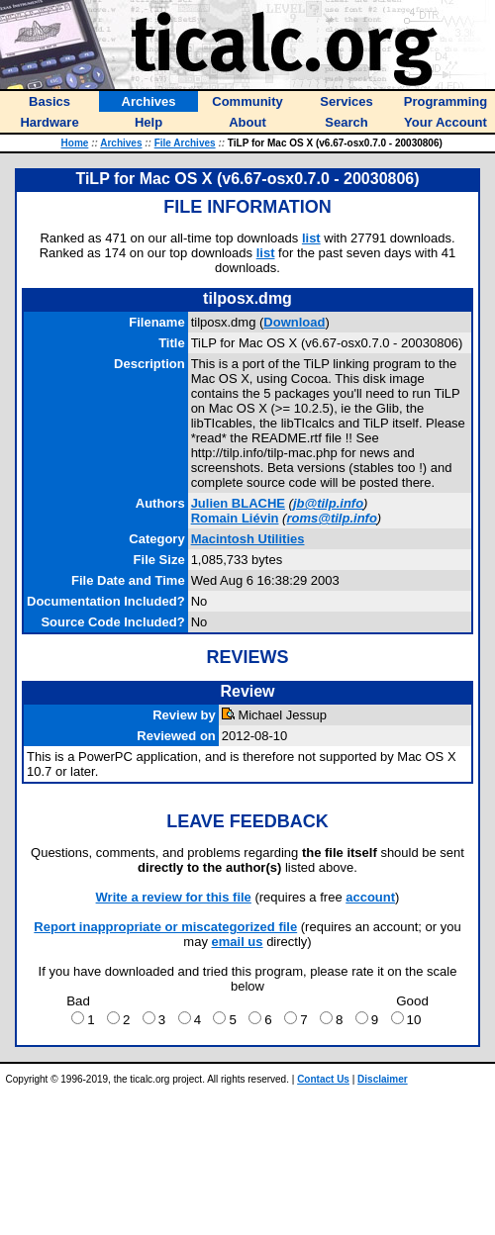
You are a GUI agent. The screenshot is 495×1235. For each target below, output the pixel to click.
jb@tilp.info (328, 503)
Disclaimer (382, 1079)
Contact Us (323, 1079)
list (311, 238)
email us (237, 941)
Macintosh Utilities (248, 538)
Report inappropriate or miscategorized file (165, 926)
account (370, 897)
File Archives (185, 143)
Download (294, 322)
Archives (121, 143)
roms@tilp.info (331, 518)
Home (75, 143)
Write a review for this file (173, 897)
